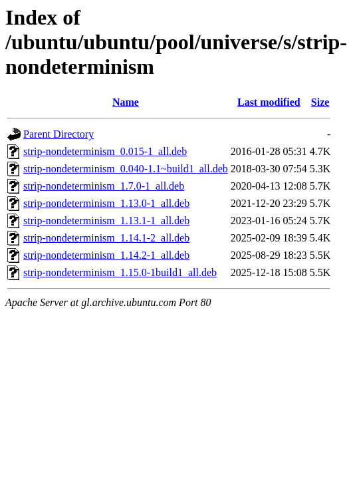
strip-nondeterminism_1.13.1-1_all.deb (106, 220)
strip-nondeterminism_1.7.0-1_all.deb (103, 186)
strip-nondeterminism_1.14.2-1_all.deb (106, 255)
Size (320, 102)
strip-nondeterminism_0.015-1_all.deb (105, 151)
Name (125, 102)
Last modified (268, 102)
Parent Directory (58, 134)
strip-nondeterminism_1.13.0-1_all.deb (106, 203)
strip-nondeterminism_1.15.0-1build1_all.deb (120, 272)
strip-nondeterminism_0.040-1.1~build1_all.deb (125, 168)
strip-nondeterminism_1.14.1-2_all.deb (106, 237)
